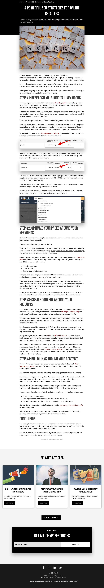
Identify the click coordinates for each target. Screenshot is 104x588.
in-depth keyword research (62, 103)
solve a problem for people (57, 336)
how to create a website (53, 349)
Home (21, 2)
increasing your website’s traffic (71, 405)
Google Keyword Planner (50, 133)
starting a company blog (70, 312)
